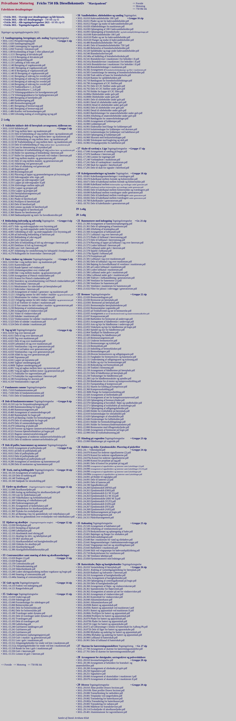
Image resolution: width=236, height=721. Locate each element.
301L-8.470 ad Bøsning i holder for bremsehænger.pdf (29, 417)
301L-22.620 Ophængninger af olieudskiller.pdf (101, 416)
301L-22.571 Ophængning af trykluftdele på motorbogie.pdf (107, 405)
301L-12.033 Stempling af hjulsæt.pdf (21, 528)
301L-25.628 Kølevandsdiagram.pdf (95, 537)
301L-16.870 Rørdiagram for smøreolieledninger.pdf (103, 118)
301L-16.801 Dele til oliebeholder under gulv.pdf (101, 99)
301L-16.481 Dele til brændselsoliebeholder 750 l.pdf (103, 45)
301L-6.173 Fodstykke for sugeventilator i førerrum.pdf (30, 376)
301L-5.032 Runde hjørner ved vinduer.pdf (23, 267)
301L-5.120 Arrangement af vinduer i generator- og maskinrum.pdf (35, 292)
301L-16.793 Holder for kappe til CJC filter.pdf (100, 91)
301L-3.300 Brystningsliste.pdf (18, 171)
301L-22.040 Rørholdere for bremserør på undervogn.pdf (105, 319)
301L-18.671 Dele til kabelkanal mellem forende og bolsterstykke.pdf (111, 181)
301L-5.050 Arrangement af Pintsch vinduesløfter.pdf (28, 275)
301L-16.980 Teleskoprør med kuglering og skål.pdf (103, 140)
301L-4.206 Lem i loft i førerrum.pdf (21, 248)
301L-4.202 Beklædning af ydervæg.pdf (22, 237)
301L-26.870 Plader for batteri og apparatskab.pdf (102, 618)
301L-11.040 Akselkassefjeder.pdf (19, 489)
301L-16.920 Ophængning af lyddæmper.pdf (99, 134)
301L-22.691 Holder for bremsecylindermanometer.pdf (104, 424)
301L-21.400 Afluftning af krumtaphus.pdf (98, 229)
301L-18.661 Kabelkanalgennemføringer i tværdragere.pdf (106, 176)
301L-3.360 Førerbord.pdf (15, 196)
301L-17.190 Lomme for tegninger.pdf (96, 157)
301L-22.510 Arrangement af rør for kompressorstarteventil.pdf (108, 397)
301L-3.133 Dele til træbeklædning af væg (36, 144)
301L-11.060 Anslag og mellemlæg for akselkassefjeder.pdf (31, 492)
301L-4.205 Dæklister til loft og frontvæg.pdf (25, 245)
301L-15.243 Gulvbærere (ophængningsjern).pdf (26, 635)
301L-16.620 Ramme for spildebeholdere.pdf (99, 78)
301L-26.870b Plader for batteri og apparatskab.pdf (102, 621)
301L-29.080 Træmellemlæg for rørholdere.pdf (100, 693)
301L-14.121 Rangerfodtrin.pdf (18, 588)
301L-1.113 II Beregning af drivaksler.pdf (23, 57)
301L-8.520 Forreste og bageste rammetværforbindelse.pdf (31, 428)
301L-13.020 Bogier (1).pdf (16, 558)
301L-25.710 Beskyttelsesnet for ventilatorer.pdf (101, 553)
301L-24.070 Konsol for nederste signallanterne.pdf (102, 455)
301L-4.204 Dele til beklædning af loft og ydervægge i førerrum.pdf (35, 242)
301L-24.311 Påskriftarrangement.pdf (96, 517)
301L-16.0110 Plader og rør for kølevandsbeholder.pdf (104, 37)
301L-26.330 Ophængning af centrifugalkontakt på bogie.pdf (107, 580)
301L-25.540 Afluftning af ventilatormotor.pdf (100, 529)
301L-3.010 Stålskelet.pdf (15, 128)
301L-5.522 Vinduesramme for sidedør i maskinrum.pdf (30, 319)
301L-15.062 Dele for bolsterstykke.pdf (22, 610)
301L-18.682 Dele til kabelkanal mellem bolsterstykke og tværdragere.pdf (113, 190)
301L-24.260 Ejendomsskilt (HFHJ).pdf (97, 487)
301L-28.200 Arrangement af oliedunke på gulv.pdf (102, 668)
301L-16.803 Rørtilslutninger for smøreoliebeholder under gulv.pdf (110, 113)
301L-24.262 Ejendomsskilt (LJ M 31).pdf (98, 493)
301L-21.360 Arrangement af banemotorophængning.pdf (105, 223)
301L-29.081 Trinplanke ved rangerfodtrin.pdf (100, 696)
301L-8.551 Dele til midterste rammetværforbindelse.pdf (30, 439)
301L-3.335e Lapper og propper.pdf (20, 190)
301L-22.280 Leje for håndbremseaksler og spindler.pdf (104, 378)
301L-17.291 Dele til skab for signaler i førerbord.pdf (103, 167)
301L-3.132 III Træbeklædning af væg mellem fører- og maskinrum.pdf (37, 142)
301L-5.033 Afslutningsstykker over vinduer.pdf (26, 270)
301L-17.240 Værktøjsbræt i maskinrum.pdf (99, 159)
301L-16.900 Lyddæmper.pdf (92, 124)
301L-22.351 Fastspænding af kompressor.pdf (100, 384)
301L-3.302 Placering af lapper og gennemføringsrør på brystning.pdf (36, 174)
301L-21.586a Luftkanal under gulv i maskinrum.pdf (103, 275)
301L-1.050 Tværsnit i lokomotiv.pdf (21, 49)
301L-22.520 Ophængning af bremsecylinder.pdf (101, 400)
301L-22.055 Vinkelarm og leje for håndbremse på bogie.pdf (107, 327)
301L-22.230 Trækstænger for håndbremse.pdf (100, 375)
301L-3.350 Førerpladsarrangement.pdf (22, 193)
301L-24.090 (111, 466)
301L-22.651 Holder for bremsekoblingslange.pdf (102, 422)
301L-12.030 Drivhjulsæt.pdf (17, 525)
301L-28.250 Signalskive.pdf (92, 671)
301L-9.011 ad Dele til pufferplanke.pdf (22, 450)
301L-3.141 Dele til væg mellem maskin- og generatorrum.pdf (33, 161)
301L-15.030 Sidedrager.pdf (16, 599)
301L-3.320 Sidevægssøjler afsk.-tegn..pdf (23, 177)
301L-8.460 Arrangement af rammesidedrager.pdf (27, 412)
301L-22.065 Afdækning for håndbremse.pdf (99, 335)
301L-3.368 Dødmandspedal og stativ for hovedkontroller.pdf (32, 215)
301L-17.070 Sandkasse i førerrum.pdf (96, 154)
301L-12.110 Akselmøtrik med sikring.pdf (23, 533)
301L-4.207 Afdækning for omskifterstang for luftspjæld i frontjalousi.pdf (38, 250)
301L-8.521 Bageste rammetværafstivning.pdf (25, 434)
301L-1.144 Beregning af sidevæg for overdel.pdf (27, 84)
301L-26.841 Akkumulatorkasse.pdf (95, 602)
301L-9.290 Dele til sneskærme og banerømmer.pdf (28, 464)
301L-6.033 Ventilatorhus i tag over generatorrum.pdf (28, 352)
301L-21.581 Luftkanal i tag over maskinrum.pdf (101, 259)
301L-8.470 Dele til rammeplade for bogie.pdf (25, 420)
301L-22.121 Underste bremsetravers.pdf (97, 340)
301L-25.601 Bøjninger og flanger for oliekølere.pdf (103, 534)
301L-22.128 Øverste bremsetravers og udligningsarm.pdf (106, 354)
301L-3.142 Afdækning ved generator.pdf (23, 163)
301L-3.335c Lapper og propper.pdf (20, 188)
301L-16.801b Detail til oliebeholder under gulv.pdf (103, 105)
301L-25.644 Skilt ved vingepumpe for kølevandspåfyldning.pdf (109, 550)
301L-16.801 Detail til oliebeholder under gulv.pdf (102, 102)
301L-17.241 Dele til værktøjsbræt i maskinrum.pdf (102, 162)
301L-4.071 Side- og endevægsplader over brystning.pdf (30, 226)
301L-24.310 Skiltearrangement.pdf (95, 515)
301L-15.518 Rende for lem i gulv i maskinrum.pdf (27, 648)
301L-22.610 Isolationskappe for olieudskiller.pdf (102, 413)
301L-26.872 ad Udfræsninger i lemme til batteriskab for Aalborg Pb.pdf (113, 626)
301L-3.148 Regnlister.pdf (15, 169)
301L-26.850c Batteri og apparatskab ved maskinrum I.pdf (106, 608)
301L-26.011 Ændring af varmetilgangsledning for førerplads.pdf (109, 570)
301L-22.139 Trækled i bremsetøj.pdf (96, 367)
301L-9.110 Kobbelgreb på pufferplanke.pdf (24, 459)
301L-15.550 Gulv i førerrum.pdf (19, 651)
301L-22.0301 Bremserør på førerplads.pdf (98, 302)
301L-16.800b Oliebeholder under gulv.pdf (98, 97)
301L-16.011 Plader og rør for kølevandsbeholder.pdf (103, 21)
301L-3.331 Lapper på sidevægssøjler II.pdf (24, 182)
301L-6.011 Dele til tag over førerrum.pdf (23, 335)
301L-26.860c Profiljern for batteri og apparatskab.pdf (104, 613)
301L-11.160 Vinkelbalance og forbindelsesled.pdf (27, 497)
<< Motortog (139, 6)
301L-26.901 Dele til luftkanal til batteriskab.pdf (101, 640)
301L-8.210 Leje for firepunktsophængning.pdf (25, 404)
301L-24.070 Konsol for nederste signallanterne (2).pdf (104, 452)
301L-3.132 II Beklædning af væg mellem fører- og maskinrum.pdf (35, 139)
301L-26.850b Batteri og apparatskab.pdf (97, 605)
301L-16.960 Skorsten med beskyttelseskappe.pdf (102, 137)
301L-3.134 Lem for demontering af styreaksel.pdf (27, 147)
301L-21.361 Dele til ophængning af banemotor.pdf (102, 226)
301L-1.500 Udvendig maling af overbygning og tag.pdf (30, 114)
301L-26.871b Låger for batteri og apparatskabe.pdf (103, 624)
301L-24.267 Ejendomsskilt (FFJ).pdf (96, 506)
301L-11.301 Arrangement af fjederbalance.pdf (25, 505)
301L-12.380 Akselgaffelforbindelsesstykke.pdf (26, 549)
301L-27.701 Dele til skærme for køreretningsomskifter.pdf (106, 651)
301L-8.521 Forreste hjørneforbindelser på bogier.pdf (28, 431)
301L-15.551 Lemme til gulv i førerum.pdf (23, 654)
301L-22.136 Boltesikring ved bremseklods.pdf (100, 365)
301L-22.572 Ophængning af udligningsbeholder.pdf (103, 408)
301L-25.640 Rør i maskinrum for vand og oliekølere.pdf (105, 539)
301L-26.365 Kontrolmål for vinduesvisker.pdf (100, 597)
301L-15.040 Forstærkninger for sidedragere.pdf (26, 602)
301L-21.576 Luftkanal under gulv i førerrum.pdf (101, 248)
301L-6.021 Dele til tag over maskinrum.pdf (24, 341)
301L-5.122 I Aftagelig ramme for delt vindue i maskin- (38, 300)
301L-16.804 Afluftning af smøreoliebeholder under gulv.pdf (107, 115)
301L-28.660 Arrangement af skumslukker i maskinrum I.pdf (107, 676)
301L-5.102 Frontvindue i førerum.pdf (21, 283)
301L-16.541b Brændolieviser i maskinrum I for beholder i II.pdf (109, 64)
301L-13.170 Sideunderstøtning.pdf (20, 566)
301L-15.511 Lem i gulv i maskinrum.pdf (23, 640)
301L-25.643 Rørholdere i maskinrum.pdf (98, 547)
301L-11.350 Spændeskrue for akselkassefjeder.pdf (27, 508)
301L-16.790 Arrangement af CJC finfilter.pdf (100, 83)
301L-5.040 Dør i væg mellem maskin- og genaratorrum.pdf (32, 273)
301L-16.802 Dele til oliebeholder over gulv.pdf (101, 107)
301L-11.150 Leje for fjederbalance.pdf (22, 495)
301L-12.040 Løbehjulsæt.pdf (17, 530)
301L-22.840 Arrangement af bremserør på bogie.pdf (103, 430)
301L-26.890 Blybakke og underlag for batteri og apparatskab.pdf (109, 632)
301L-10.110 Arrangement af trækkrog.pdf (23, 473)
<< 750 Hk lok (140, 9)
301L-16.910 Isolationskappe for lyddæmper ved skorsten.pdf (107, 129)
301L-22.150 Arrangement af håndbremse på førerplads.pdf (106, 370)
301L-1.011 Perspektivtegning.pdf (19, 41)
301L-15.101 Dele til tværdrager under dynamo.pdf (27, 616)
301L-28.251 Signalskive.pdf (92, 673)
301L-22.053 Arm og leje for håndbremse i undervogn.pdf (106, 324)
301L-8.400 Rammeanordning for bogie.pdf (24, 407)
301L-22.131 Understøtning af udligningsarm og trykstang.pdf (108, 359)
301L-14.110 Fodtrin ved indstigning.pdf (22, 585)
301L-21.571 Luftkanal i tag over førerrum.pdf (100, 234)
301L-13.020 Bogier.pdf (14, 561)
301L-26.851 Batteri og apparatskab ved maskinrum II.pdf (106, 610)
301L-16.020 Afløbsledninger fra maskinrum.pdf (101, 26)
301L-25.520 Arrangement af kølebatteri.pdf (99, 526)
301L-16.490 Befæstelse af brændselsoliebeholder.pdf (103, 48)
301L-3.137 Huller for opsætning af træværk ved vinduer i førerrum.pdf (37, 155)
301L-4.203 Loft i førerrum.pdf (18, 240)
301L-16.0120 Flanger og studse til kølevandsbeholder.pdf (106, 40)
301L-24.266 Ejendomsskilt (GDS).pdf (96, 504)
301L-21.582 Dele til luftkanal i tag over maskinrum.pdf (105, 261)
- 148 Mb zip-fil (31, 19)
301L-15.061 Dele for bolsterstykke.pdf (22, 608)
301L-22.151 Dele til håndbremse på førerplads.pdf (102, 373)
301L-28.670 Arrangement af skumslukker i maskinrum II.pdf (107, 679)
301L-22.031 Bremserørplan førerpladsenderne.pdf (102, 305)
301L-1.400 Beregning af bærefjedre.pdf (22, 97)
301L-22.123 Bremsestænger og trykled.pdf (99, 343)
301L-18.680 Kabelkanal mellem (113, 184)
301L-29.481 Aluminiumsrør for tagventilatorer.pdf (102, 712)
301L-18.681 (110, 187)
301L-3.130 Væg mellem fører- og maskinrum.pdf (27, 131)
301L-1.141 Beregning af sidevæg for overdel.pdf (27, 76)
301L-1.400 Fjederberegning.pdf (18, 100)
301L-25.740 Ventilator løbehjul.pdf (95, 556)
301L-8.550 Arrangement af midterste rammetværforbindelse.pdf (34, 436)
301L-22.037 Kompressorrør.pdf (93, 316)
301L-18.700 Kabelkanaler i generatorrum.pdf (100, 200)
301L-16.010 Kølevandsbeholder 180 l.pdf (98, 18)
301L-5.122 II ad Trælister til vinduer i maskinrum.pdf (29, 302)
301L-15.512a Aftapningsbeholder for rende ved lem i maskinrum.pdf (36, 645)
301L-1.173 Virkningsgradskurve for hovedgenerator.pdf (30, 92)
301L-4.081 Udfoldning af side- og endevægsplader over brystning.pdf (37, 232)
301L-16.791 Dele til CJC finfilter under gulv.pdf (101, 86)
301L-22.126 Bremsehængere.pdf (94, 351)
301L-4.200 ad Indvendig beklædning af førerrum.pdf (28, 234)
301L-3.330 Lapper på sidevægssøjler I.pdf (23, 180)
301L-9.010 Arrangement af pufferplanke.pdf (24, 448)
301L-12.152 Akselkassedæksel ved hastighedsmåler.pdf (30, 541)
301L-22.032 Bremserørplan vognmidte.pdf (99, 308)
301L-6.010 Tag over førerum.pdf (19, 333)
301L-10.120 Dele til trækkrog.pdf (19, 475)
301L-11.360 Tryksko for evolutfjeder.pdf (23, 511)
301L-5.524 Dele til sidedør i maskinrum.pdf (24, 324)
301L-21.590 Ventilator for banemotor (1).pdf (100, 280)
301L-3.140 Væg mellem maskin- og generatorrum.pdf (29, 158)
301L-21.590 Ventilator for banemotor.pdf (98, 283)
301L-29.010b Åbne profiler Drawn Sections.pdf (101, 690)
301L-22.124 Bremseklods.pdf (92, 346)
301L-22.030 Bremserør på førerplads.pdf (98, 300)
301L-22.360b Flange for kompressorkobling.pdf (101, 392)
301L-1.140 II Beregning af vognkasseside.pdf (25, 70)
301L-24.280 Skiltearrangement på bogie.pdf (99, 512)
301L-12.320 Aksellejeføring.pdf (18, 547)
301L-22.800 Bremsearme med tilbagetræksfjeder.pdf (103, 427)
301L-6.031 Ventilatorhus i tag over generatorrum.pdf (28, 346)
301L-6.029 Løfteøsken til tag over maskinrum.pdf (27, 343)
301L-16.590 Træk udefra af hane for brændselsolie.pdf (104, 75)
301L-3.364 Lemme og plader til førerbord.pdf (25, 207)
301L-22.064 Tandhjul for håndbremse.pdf (98, 332)
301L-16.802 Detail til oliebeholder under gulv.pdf (102, 110)
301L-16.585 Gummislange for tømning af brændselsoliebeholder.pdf (111, 72)
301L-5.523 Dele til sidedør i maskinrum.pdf (24, 321)
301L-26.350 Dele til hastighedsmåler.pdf (98, 583)
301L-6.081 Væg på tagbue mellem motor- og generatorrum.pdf (33, 371)
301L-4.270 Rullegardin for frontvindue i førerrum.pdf (29, 253)
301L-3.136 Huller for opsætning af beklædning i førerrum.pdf (33, 153)
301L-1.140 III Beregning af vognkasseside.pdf (25, 73)
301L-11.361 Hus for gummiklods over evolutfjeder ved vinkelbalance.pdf (39, 516)
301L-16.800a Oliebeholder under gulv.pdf (98, 94)
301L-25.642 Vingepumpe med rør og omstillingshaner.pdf (106, 545)
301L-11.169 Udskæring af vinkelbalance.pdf (25, 500)
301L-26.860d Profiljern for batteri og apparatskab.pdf (104, 616)
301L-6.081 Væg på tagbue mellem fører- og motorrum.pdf (31, 368)
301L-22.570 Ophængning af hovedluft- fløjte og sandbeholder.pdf (110, 403)
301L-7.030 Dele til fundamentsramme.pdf (23, 393)
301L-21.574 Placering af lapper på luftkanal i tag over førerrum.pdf (111, 242)
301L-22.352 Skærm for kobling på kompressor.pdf (102, 386)
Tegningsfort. (29, 221)
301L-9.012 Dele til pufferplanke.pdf (20, 456)
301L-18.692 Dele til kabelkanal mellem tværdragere (112, 198)
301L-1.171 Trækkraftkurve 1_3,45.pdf (22, 89)
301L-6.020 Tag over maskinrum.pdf (20, 338)
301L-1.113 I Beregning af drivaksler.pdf (22, 54)
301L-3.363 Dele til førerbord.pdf (19, 204)
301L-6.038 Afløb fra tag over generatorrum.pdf (26, 354)
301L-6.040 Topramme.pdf (16, 357)
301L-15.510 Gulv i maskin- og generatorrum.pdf (27, 637)
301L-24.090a (110, 474)
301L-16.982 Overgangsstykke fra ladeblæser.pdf (101, 143)
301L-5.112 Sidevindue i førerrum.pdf (21, 289)
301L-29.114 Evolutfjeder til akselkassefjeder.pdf (101, 709)
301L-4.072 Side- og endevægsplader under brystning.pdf (30, 229)
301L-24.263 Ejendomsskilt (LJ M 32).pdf (98, 496)
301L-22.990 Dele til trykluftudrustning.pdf (99, 432)
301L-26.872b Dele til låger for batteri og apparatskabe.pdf (106, 629)
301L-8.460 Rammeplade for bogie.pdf (21, 415)
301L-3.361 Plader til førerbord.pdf (20, 199)
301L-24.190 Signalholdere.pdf (93, 485)
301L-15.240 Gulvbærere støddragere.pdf (23, 626)
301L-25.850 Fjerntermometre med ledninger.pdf (101, 558)
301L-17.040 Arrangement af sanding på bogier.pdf (102, 151)
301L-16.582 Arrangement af (112, 69)
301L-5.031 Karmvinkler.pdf (17, 264)
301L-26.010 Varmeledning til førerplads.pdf (99, 567)
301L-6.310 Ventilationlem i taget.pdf (21, 381)
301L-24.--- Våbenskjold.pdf (91, 450)
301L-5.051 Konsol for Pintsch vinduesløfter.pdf (26, 278)
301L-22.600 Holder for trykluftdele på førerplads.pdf (104, 411)
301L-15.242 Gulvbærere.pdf (17, 632)
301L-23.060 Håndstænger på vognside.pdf (98, 441)
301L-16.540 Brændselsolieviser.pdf (95, 53)
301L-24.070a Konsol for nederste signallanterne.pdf (103, 458)
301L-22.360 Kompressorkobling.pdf (96, 389)
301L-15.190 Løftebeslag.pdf (17, 624)
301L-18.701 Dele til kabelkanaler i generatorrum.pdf (103, 203)
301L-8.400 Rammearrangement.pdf (20, 409)
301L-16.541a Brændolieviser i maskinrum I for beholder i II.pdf (109, 61)
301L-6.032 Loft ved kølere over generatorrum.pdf (27, 349)
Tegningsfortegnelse (36, 38)
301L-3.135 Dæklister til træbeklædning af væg (39, 150)
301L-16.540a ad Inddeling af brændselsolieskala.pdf (103, 56)
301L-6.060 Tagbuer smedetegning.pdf (21, 362)
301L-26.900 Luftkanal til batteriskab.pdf (98, 637)
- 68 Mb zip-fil (33, 22)
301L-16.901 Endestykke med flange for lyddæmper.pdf (105, 126)
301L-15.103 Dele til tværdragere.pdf (21, 621)
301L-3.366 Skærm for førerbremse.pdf (22, 212)
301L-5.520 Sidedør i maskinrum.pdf (21, 316)
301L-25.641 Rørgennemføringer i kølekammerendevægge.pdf (108, 542)
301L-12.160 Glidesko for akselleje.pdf (22, 544)
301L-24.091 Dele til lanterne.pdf (94, 482)
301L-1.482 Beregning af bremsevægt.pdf (23, 108)
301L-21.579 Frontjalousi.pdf (92, 256)
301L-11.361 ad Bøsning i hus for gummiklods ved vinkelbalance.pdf (36, 514)
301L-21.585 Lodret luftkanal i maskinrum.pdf (100, 269)
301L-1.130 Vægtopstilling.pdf (18, 60)
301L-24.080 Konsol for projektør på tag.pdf (99, 460)
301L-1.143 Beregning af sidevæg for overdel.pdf (27, 81)
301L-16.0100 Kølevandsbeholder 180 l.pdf (99, 34)
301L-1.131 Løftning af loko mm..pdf (21, 62)
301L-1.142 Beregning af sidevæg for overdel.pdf (27, 78)
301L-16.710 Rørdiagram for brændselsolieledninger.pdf (105, 80)
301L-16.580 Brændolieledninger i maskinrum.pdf (102, 67)
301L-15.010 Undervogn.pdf (16, 597)
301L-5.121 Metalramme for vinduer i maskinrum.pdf (29, 297)
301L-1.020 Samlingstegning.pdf (19, 43)
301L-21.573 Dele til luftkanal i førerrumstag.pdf (101, 240)
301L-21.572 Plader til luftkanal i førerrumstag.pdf (102, 237)
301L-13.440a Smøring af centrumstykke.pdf (24, 577)
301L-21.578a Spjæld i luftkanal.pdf (95, 253)
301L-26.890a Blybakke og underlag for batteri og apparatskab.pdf (110, 635)
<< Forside (138, 3)
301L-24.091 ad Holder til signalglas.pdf (97, 477)
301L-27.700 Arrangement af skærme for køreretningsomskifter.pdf (110, 649)
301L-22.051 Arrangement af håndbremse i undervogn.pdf (106, 321)
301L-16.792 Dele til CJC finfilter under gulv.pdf (101, 88)
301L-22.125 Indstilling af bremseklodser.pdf (99, 348)
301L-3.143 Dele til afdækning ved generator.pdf (26, 166)
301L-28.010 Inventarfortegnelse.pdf (95, 660)
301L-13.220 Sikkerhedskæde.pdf (19, 569)
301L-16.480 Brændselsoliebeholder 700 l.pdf (100, 42)
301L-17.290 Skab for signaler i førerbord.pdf (100, 165)
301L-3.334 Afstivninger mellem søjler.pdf (23, 185)
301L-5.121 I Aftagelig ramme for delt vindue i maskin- (38, 294)
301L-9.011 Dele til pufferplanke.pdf (20, 453)
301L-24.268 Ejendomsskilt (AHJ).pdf (96, 509)
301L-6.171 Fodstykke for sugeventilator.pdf (24, 373)
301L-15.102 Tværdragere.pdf (17, 618)
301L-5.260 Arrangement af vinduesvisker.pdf (25, 310)
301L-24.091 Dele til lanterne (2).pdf (95, 479)
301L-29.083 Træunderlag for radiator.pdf (98, 704)
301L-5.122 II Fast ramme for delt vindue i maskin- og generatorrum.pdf (38, 305)
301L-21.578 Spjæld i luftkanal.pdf (95, 250)
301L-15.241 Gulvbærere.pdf (17, 629)
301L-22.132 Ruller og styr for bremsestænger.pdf (102, 362)
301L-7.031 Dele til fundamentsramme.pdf (23, 395)
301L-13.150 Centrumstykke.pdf (18, 563)
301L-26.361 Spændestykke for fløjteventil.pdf (100, 589)
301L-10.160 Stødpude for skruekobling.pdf (24, 481)
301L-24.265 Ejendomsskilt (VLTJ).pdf (97, 501)
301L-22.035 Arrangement (113, 313)
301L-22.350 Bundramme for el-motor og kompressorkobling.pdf (109, 381)
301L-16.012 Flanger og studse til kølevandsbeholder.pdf (105, 23)
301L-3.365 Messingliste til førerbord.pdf (23, 209)
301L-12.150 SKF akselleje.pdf (18, 538)
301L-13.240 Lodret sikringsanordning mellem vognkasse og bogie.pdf (37, 571)
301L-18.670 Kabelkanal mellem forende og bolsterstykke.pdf (108, 179)
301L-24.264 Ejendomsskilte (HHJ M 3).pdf (99, 498)
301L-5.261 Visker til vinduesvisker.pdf (22, 313)
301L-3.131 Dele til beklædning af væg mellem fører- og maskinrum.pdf (38, 134)
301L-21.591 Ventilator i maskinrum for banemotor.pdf (104, 286)
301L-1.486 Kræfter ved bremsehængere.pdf (24, 111)
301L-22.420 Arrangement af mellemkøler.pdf (100, 394)
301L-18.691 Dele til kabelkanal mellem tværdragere (112, 195)
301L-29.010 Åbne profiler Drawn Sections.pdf (100, 687)
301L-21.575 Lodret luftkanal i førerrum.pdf (99, 245)
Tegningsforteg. (106, 646)
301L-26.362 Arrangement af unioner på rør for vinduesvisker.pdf (109, 591)
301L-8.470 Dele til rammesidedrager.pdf (23, 423)
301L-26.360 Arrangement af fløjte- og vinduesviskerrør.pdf (107, 586)
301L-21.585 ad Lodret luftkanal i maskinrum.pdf (102, 267)
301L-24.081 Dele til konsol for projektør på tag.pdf (103, 463)
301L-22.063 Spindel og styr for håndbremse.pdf (101, 329)
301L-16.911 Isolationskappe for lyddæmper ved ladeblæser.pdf (108, 132)
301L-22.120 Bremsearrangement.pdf (96, 338)
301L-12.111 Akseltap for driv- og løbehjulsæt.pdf (27, 536)
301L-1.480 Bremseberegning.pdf (19, 103)
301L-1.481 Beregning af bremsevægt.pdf (23, 106)
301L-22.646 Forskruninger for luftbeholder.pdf (101, 419)
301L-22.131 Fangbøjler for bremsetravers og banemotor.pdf (107, 357)
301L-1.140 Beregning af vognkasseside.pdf (24, 65)
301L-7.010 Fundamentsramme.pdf (20, 390)
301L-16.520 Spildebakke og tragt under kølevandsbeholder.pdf (108, 51)
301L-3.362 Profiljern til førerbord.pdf (21, 201)
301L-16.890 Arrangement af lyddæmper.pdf (99, 121)
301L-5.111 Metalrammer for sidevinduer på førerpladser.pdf (32, 286)
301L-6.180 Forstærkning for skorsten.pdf (23, 379)
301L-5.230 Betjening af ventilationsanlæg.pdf (25, 308)
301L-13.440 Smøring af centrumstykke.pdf (24, 574)
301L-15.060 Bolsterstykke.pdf (18, 605)
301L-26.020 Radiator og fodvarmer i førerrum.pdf (102, 572)
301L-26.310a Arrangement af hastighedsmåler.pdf (102, 578)
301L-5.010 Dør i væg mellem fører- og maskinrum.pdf (29, 262)
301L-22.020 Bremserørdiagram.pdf (95, 297)
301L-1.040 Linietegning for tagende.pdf (22, 46)
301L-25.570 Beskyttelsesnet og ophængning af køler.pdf (105, 531)
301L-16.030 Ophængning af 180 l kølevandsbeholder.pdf (106, 29)
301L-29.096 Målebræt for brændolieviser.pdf (100, 706)
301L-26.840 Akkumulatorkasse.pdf (95, 599)
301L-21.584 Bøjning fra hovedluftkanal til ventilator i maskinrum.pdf (112, 264)
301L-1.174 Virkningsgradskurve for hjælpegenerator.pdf (30, 95)
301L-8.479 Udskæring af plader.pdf (20, 426)
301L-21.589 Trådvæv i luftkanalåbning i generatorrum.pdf (106, 278)
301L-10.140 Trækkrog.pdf (16, 478)
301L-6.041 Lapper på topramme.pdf (21, 360)
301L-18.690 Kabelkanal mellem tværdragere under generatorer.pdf (110, 192)
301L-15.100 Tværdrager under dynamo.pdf (24, 613)
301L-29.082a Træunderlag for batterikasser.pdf (101, 701)
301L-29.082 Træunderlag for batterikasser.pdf (100, 698)
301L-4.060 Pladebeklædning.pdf (19, 223)
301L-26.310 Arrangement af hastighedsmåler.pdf (102, 575)
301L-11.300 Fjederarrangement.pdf (20, 503)
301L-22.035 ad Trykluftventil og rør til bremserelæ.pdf (104, 310)
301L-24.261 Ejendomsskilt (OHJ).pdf (96, 490)
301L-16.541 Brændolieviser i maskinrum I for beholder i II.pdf (108, 59)
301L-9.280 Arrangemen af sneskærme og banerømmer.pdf (31, 461)
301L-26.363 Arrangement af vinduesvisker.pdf (100, 594)
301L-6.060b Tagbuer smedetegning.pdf (22, 365)
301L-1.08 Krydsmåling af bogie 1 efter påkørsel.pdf (28, 51)
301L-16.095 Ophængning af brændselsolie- (113, 32)
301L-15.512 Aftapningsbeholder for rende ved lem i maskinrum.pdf (36, 643)
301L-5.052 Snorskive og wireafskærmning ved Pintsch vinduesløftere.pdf (39, 281)
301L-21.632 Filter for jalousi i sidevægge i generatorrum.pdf (107, 288)
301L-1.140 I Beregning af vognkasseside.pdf (25, 68)
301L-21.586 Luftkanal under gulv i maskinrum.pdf (102, 272)
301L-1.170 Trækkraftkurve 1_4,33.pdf (22, 87)
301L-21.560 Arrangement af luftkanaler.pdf (99, 232)
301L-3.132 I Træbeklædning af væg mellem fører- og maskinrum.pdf (36, 136)
